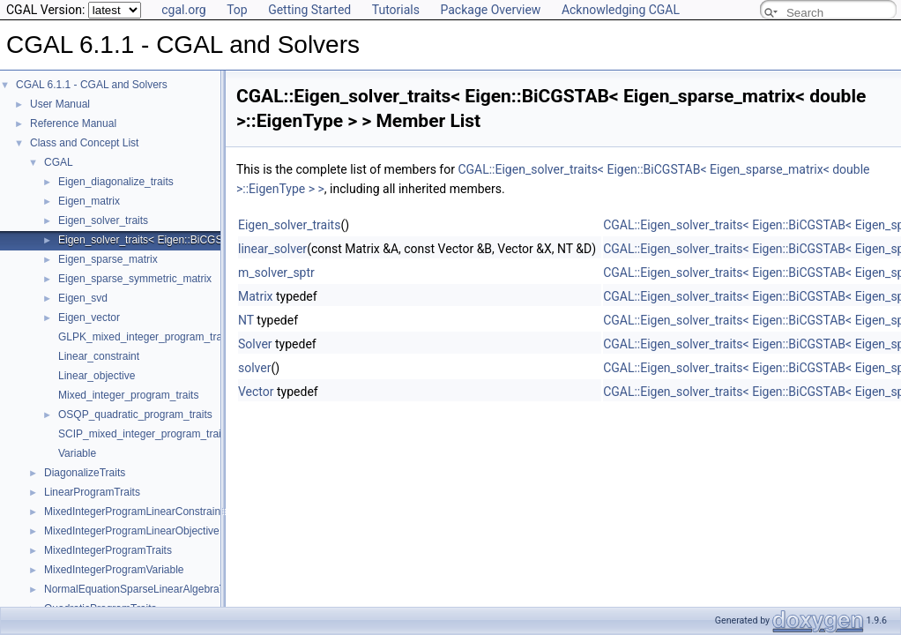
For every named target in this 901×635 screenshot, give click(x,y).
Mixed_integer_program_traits (128, 395)
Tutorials (396, 10)
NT (246, 320)
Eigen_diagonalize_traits (116, 182)
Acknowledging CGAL (621, 10)
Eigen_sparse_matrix (108, 259)
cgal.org (183, 10)
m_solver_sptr (276, 272)
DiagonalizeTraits (84, 473)
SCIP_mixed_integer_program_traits (143, 434)
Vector (256, 392)
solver (254, 368)
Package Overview (490, 10)
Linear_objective (96, 376)
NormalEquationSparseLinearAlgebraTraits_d (150, 589)
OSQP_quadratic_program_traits (135, 414)
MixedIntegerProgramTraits (108, 550)
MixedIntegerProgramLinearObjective (132, 531)
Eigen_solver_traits (103, 220)
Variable (77, 453)
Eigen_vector (89, 317)
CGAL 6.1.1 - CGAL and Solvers (92, 84)
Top (237, 10)
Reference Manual (73, 123)
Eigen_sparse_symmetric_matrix (135, 279)
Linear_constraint (98, 356)
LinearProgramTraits (92, 492)
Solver (255, 344)
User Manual (60, 104)
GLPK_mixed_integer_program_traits (145, 337)
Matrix (255, 296)
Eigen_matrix (89, 201)
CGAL (58, 162)
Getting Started (309, 10)
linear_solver (272, 249)
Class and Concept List (84, 143)
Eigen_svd (83, 298)
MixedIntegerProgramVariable (114, 570)
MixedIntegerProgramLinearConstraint (133, 511)
